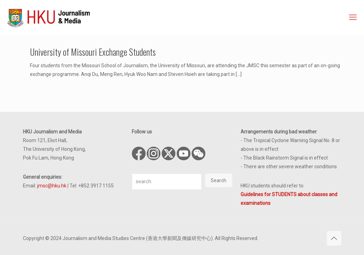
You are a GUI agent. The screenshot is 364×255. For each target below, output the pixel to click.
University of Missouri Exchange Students (93, 51)
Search (218, 180)
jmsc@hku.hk (51, 185)
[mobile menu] (353, 17)
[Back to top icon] (334, 238)
